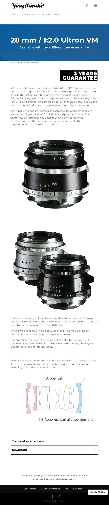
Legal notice (30, 488)
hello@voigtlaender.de (65, 479)
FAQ (66, 488)
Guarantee (77, 488)
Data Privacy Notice (50, 488)
